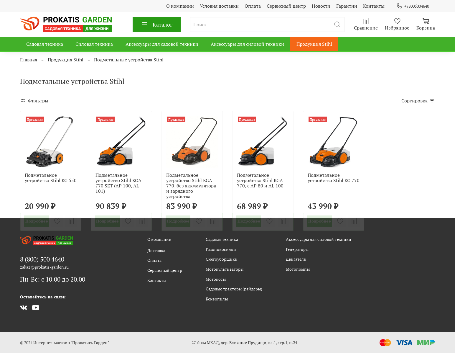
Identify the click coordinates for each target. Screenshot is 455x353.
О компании (180, 6)
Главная (28, 59)
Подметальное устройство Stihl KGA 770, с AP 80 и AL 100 (260, 180)
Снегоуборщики (222, 259)
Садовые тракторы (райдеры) (234, 289)
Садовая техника (44, 44)
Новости (321, 6)
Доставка (156, 250)
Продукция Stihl (314, 44)
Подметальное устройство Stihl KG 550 (51, 178)
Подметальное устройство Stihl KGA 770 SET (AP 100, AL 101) (118, 183)
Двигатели (296, 259)
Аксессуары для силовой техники (247, 44)
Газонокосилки (221, 249)
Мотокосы (216, 279)
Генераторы (297, 249)
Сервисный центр (286, 6)
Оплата (253, 6)
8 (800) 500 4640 (42, 259)
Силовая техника (94, 44)
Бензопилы (217, 299)
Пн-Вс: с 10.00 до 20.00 (52, 279)
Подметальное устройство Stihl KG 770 (334, 178)
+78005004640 (412, 6)
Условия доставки (219, 6)
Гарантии (346, 6)
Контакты (374, 6)
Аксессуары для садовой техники (162, 44)
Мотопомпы (298, 269)
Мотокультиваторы (224, 269)
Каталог (156, 24)
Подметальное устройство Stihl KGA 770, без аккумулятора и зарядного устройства (191, 186)
